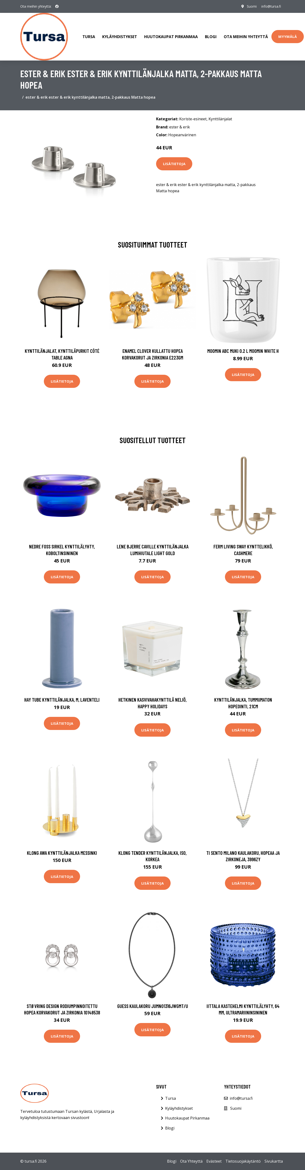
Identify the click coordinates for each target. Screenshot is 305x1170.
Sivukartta (273, 1161)
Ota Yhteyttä (191, 1161)
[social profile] (57, 6)
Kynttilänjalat (220, 119)
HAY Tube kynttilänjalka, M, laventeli (62, 700)
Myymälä (287, 36)
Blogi (211, 36)
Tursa (88, 36)
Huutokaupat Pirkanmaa (171, 36)
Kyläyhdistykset (119, 36)
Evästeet (214, 1161)
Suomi (252, 6)
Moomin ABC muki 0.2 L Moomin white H (243, 351)
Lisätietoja (174, 163)
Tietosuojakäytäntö (243, 1161)
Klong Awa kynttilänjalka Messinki (62, 853)
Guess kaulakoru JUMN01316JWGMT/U (152, 1006)
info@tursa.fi (271, 6)
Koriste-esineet (193, 119)
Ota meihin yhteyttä (246, 36)
